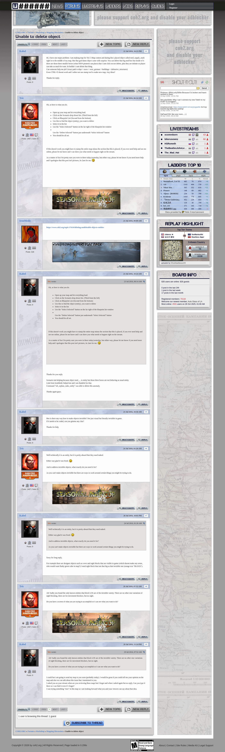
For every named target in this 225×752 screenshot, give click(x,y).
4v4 (203, 176)
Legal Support (206, 745)
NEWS (57, 6)
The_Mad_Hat (172, 152)
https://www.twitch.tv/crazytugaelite (186, 107)
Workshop (40, 32)
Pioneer (166, 190)
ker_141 (166, 206)
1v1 (166, 176)
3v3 (191, 176)
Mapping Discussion (54, 32)
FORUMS (73, 6)
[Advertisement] (153, 17)
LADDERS (113, 6)
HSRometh (170, 143)
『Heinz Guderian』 (171, 200)
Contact (171, 745)
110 (164, 184)
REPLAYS (142, 6)
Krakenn (167, 197)
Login (171, 4)
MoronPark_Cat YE (171, 181)
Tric (21, 98)
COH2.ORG (21, 32)
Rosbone (164, 93)
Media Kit (193, 745)
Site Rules (181, 745)
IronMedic (25, 220)
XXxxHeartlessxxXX (178, 263)
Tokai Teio (167, 187)
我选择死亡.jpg (169, 209)
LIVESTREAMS (93, 6)
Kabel (22, 51)
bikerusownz (171, 139)
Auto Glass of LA (195, 301)
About (162, 745)
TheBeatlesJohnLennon (177, 148)
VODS (127, 6)
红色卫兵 (167, 203)
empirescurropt (166, 107)
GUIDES (158, 6)
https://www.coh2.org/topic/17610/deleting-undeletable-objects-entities (75, 227)
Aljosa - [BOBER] (170, 193)
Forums (31, 32)
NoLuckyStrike (166, 100)
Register (173, 8)
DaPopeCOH (166, 114)
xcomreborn (171, 134)
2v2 (178, 176)
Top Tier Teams (184, 230)
